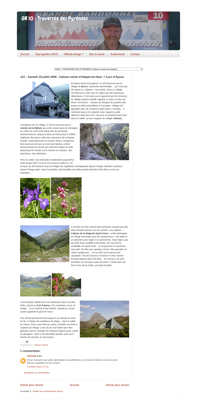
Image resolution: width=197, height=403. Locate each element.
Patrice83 (31, 356)
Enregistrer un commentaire (37, 373)
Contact (135, 54)
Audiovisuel (117, 54)
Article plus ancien (117, 385)
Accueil (24, 54)
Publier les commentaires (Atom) (48, 391)
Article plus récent (31, 385)
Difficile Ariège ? (74, 54)
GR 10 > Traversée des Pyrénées (55, 18)
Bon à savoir (97, 54)
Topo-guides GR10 (46, 54)
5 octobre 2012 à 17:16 (37, 367)
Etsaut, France (41, 345)
